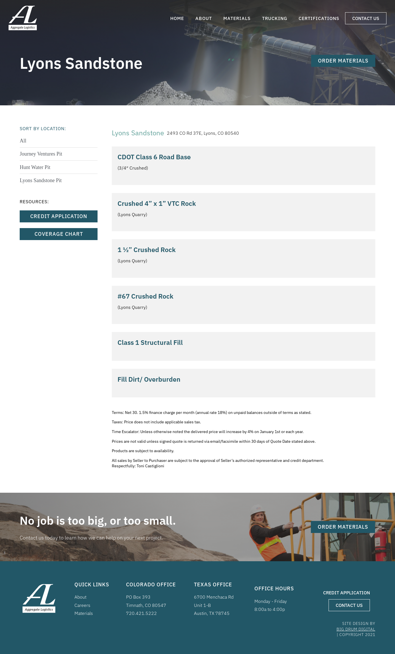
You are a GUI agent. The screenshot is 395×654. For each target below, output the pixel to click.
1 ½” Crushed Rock (147, 249)
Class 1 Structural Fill (150, 342)
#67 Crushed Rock (145, 296)
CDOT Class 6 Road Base (154, 156)
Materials (237, 18)
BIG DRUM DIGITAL (356, 629)
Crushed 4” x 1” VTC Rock (157, 203)
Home (177, 18)
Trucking (274, 18)
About (203, 18)
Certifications (319, 18)
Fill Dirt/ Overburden (149, 379)
